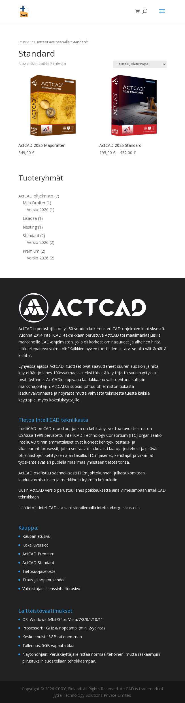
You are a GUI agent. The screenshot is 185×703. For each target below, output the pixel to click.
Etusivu (24, 41)
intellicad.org (108, 507)
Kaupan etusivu (36, 536)
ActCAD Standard (38, 562)
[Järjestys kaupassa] (140, 64)
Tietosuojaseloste (39, 571)
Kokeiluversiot (35, 545)
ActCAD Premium (38, 553)
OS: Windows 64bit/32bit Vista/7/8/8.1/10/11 (62, 619)
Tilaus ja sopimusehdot (43, 579)
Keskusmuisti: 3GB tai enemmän (52, 636)
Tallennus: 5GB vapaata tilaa (48, 645)
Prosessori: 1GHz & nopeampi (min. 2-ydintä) (63, 628)
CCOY (60, 688)
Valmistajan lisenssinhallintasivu (51, 588)
